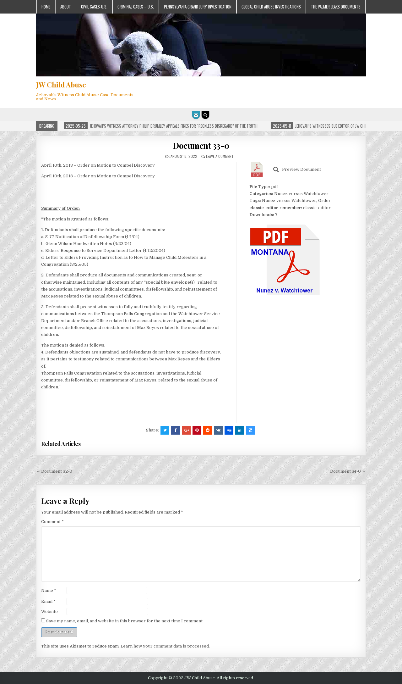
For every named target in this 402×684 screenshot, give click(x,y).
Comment (52, 521)
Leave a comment (220, 156)
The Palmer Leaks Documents (336, 6)
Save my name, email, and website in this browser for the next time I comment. (125, 621)
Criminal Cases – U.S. (135, 6)
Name (48, 590)
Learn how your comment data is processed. (165, 646)
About (65, 6)
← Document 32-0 (54, 471)
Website (49, 611)
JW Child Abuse (61, 84)
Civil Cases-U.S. (94, 6)
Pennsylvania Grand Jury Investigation (197, 6)
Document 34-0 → (348, 471)
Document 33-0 (201, 145)
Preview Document (297, 169)
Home (45, 6)
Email (48, 601)
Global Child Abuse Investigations (271, 6)
